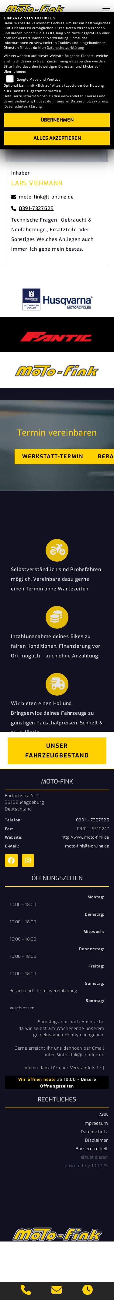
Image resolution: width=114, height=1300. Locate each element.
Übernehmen (57, 120)
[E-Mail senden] (56, 1291)
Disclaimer (96, 1140)
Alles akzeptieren (57, 138)
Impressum (96, 1123)
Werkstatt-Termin (52, 456)
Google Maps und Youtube (39, 79)
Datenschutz (94, 1132)
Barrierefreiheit (92, 1148)
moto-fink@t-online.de (87, 846)
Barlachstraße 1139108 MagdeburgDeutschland (24, 802)
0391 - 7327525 (92, 820)
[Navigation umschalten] (106, 8)
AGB (103, 1115)
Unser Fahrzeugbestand (57, 750)
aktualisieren (94, 1157)
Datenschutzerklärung (65, 47)
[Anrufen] (26, 1291)
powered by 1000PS (86, 1165)
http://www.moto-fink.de (85, 837)
